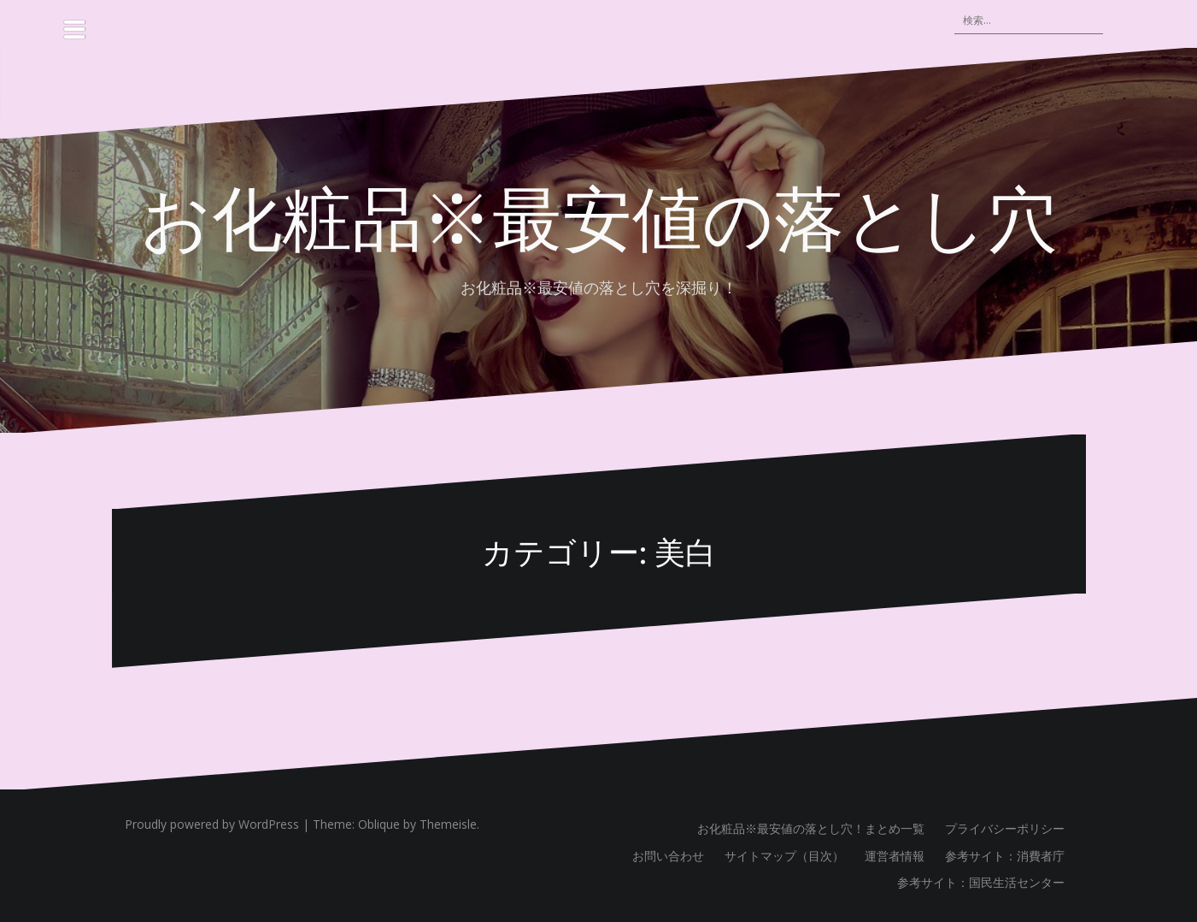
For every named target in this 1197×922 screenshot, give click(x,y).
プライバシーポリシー (1005, 828)
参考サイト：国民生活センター (981, 882)
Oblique (379, 824)
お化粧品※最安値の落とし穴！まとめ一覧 (810, 828)
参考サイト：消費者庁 (1005, 856)
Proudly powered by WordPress (212, 824)
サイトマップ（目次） (784, 856)
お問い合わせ (668, 856)
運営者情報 (894, 856)
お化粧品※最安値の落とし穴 (599, 215)
